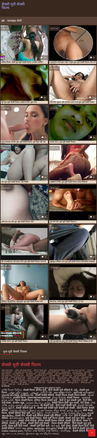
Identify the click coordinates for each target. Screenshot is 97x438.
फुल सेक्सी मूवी (31, 374)
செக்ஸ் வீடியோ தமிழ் (38, 402)
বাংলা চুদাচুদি (52, 413)
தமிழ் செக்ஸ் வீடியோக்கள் (23, 405)
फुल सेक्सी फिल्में (18, 374)
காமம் (21, 433)
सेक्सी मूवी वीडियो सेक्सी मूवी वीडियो (43, 415)
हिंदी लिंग (87, 400)
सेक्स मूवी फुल (62, 377)
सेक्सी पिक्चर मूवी (63, 379)
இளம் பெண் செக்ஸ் (40, 410)
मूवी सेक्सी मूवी (67, 375)
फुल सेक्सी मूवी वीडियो (45, 374)
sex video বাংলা (63, 392)
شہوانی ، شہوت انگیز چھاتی (23, 392)
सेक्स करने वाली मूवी (48, 377)
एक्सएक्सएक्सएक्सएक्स (38, 397)
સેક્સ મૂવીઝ (8, 408)
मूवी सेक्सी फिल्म (40, 375)
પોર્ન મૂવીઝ (38, 413)
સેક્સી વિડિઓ (85, 405)
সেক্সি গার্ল (67, 415)
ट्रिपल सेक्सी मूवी (53, 372)
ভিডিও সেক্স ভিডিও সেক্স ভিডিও (41, 431)
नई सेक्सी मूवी (65, 372)
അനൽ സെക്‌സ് (83, 392)
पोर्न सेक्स (84, 402)
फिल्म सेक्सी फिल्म (24, 400)
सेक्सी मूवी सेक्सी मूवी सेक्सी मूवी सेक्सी (56, 408)
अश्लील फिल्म (19, 397)
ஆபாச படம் (9, 433)
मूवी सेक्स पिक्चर (33, 418)
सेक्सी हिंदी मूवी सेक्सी (39, 423)
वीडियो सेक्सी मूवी (33, 377)
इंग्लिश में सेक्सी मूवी (40, 370)
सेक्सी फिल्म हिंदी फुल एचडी (65, 402)
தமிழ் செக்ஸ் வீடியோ (73, 413)
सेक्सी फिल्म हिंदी (80, 425)
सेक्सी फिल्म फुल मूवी (45, 381)
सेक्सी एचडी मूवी (32, 379)
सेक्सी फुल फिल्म (73, 383)
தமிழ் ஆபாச (74, 410)
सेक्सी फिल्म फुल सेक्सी (80, 381)
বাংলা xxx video (24, 428)
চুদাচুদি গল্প (46, 392)
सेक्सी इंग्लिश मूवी (19, 379)
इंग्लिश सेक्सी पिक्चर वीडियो (51, 420)
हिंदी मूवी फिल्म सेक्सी (53, 418)
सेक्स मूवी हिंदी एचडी (18, 425)
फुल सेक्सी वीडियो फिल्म (63, 374)
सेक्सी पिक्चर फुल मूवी (48, 379)
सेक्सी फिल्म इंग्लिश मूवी (35, 390)
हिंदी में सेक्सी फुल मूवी (83, 428)
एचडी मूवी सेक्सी (40, 372)
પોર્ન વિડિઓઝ (16, 418)
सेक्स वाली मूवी (74, 377)
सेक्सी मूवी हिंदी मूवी (39, 425)
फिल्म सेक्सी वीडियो (61, 423)
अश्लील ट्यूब (18, 402)
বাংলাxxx (66, 431)
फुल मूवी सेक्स (77, 372)
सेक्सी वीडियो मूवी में (26, 408)
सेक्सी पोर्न (20, 415)
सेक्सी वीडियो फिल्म (82, 431)
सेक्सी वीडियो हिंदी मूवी (19, 413)
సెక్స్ (76, 390)
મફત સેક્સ (59, 410)
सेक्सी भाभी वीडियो (27, 420)
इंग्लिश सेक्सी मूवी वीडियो (57, 370)
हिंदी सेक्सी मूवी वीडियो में (60, 390)
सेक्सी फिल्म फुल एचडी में (27, 381)
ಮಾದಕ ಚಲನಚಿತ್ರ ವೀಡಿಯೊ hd (18, 395)
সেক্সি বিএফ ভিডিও (12, 390)
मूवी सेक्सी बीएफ (54, 375)
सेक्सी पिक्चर (73, 397)
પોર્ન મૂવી (55, 425)
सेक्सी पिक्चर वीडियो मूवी (80, 379)
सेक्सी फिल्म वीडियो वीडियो (56, 383)
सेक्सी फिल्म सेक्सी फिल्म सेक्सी (70, 395)
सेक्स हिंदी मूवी (6, 379)
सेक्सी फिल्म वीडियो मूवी (37, 383)
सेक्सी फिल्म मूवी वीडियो (19, 383)
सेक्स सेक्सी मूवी (86, 377)
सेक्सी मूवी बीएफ (73, 420)
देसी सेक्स (6, 402)
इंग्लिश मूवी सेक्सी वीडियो (23, 370)
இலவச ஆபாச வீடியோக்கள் (42, 433)
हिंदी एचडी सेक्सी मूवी (66, 405)
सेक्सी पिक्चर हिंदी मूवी (9, 381)
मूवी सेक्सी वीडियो (80, 375)
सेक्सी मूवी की (64, 428)
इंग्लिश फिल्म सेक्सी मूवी (46, 400)
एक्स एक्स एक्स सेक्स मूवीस (23, 372)
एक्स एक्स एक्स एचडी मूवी (76, 370)
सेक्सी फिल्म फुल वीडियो (62, 381)
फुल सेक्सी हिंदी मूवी (79, 374)
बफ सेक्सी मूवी (19, 375)
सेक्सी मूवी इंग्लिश (23, 384)
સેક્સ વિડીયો (58, 397)
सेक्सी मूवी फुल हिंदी (75, 418)
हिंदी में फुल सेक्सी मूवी (70, 400)
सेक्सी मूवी (11, 384)
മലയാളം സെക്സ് (45, 428)
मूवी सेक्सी (29, 375)
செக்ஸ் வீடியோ (19, 410)
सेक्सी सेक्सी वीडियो (44, 395)
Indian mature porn (12, 431)
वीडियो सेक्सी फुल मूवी (18, 377)
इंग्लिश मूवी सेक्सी (7, 370)
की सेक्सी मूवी (47, 405)
